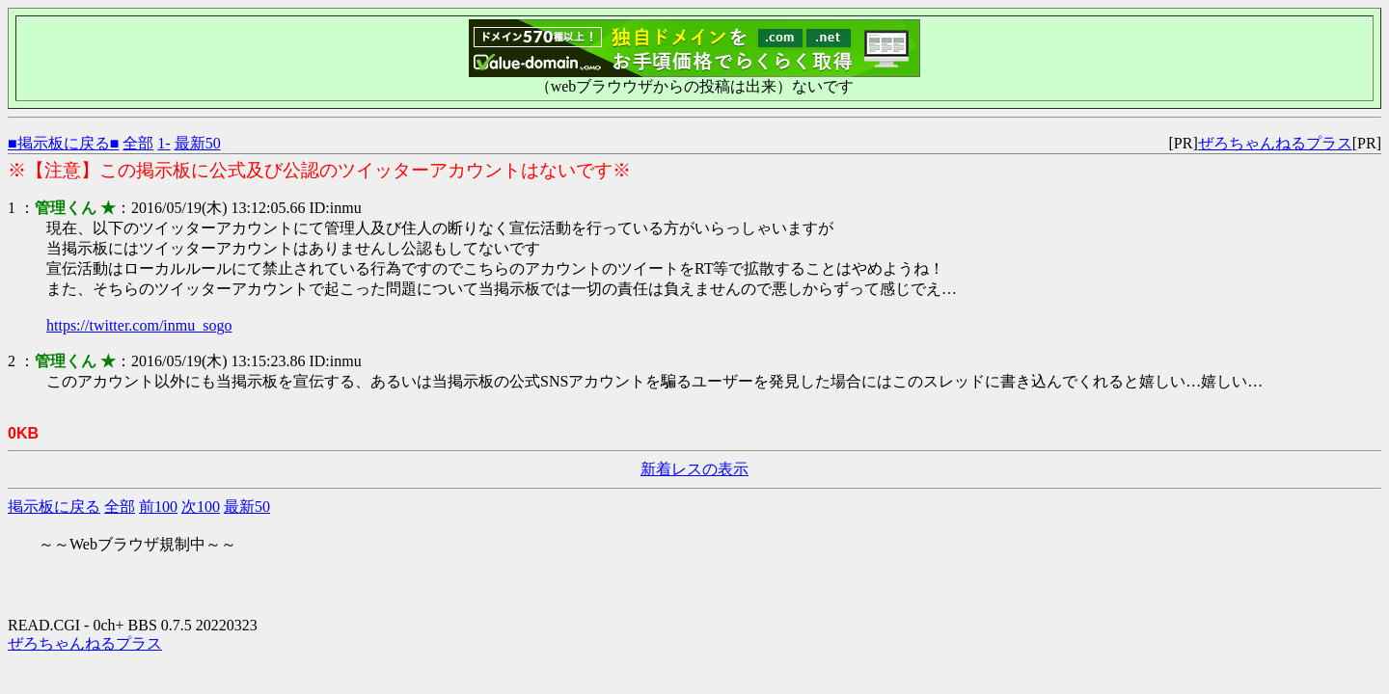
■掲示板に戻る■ (63, 143)
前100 (158, 506)
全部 (138, 143)
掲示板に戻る (54, 506)
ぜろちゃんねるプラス (1275, 143)
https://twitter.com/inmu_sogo (139, 325)
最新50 (198, 143)
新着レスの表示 (694, 469)
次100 (200, 506)
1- (163, 143)
